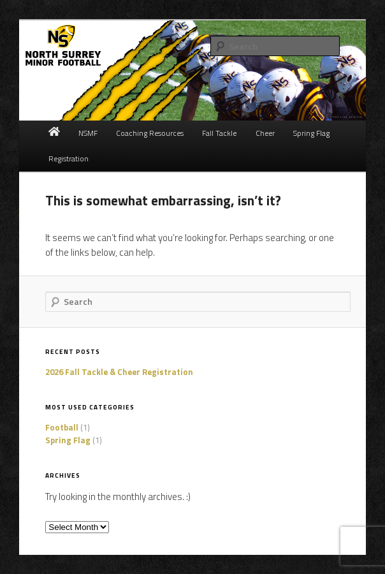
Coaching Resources (150, 133)
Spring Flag (311, 133)
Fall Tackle (219, 133)
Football (61, 427)
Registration (68, 158)
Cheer (265, 133)
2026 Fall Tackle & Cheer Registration (119, 371)
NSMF (88, 133)
